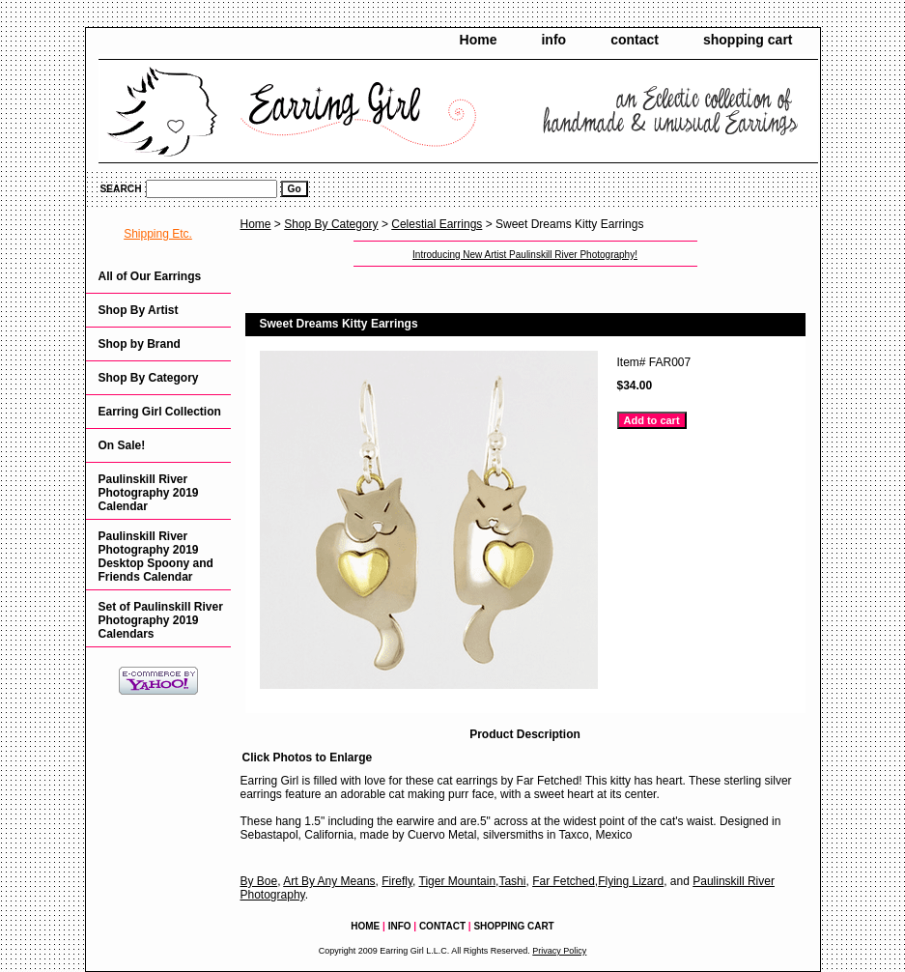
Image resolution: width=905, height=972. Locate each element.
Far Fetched (563, 881)
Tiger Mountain (457, 881)
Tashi (511, 881)
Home (478, 39)
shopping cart (748, 39)
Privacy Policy (559, 951)
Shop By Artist (139, 310)
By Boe (259, 881)
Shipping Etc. (158, 234)
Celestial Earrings (436, 224)
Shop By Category (331, 224)
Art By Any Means (329, 881)
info (553, 39)
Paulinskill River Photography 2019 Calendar (149, 492)
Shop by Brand (140, 344)
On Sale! (122, 445)
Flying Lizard (631, 881)
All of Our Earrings (150, 276)
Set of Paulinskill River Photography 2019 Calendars (161, 620)
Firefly (397, 881)
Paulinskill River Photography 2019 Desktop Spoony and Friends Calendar (156, 556)
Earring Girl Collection (160, 411)
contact (634, 39)
